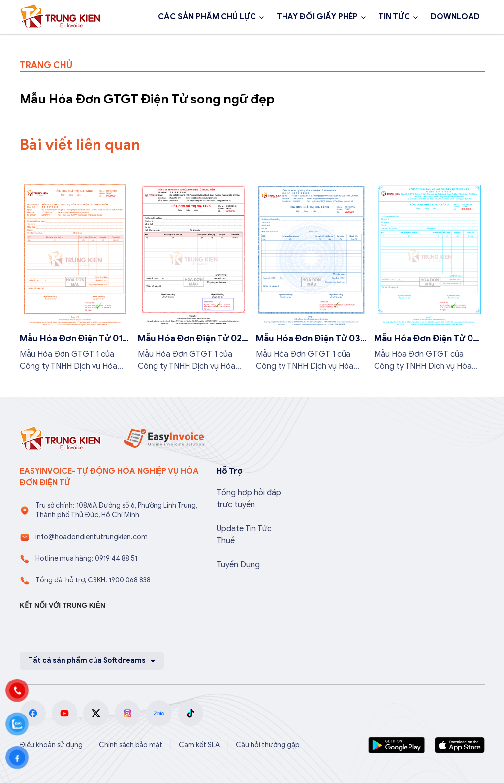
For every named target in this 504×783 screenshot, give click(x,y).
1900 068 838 (58, 43)
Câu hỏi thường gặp (268, 745)
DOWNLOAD (455, 17)
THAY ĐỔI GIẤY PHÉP (317, 17)
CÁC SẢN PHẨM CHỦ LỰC (207, 17)
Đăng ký (129, 43)
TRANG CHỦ (46, 65)
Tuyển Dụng (238, 565)
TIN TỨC (394, 17)
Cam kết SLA (199, 745)
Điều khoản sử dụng (51, 745)
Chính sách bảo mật (130, 745)
